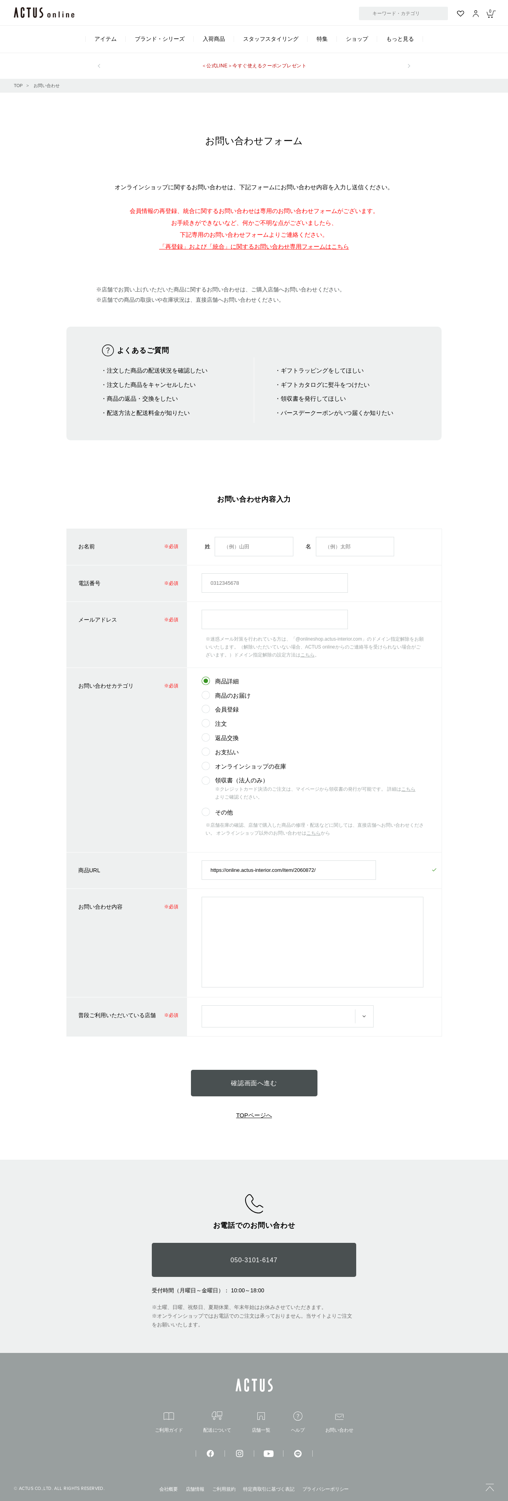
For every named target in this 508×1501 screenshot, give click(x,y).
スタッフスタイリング (270, 39)
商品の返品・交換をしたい (142, 398)
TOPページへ (254, 1115)
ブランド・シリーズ (160, 39)
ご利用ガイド (169, 1422)
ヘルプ (298, 1422)
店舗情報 (195, 1489)
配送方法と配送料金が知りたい (148, 412)
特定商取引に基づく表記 (268, 1489)
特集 (322, 39)
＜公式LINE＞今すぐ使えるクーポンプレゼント (254, 65)
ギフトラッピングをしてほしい (322, 370)
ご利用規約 (224, 1489)
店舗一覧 (261, 1422)
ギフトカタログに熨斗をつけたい (325, 384)
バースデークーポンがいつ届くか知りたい (337, 412)
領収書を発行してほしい (313, 398)
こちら (307, 655)
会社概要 (168, 1489)
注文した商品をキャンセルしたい (151, 384)
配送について (217, 1422)
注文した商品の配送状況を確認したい (157, 370)
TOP (18, 85)
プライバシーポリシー (325, 1489)
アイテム (105, 39)
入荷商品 (214, 39)
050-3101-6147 (254, 1260)
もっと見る (400, 39)
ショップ (357, 39)
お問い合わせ (47, 85)
